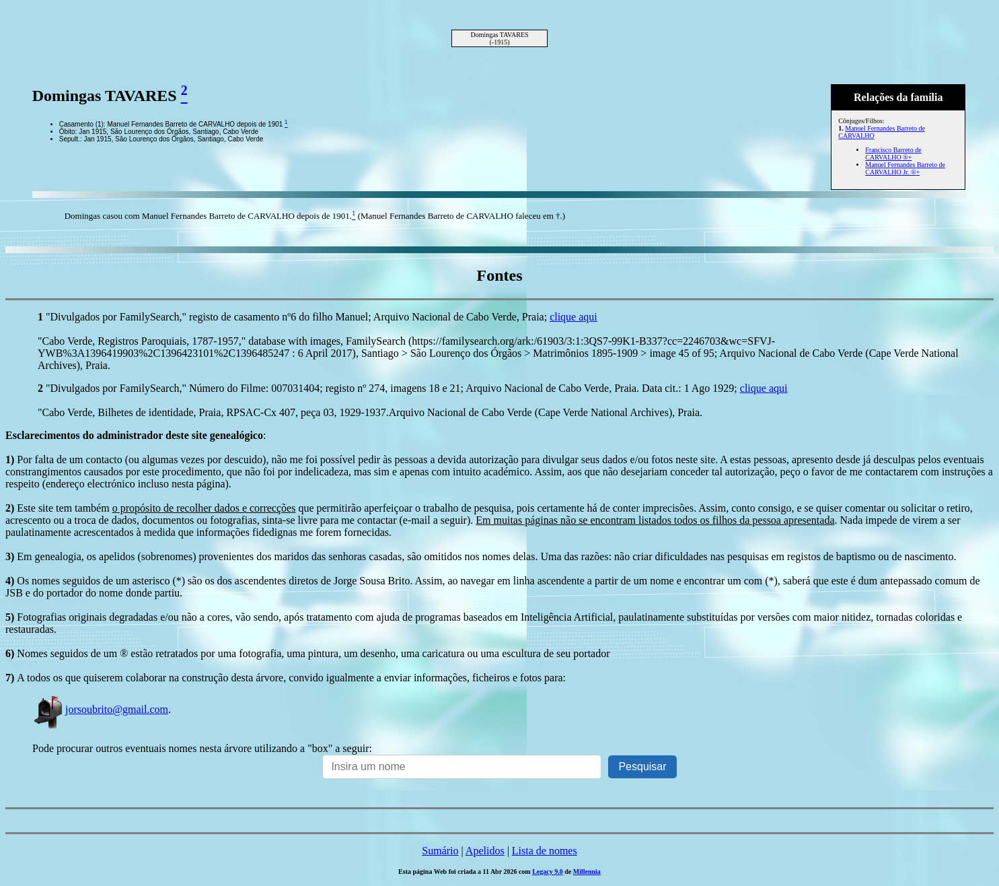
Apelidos (485, 850)
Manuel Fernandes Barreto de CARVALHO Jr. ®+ (905, 168)
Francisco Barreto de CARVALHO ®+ (893, 153)
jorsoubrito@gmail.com (100, 709)
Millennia (587, 871)
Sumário (440, 850)
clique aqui (573, 316)
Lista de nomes (544, 850)
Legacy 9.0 (547, 871)
